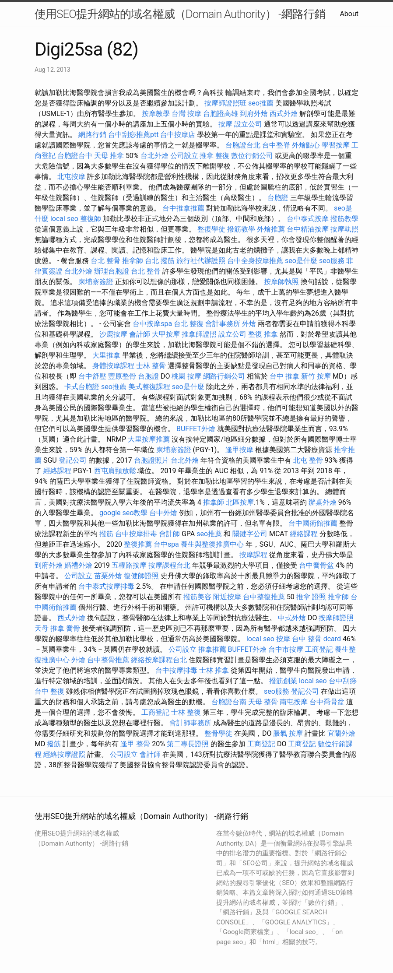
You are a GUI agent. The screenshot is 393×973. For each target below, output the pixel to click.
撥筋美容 (197, 597)
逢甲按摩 (239, 450)
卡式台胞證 (81, 387)
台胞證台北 (242, 145)
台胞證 (277, 197)
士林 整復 (186, 712)
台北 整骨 (105, 260)
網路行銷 (92, 134)
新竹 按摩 (316, 376)
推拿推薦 (212, 649)
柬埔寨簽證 (95, 281)
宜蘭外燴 (341, 733)
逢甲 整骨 (135, 744)
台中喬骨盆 (316, 565)
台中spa (166, 544)
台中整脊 (276, 145)
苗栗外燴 (108, 576)
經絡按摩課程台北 (159, 660)
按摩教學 (156, 113)
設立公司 (248, 124)
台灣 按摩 (186, 113)
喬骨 (73, 628)
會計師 (139, 334)
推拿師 (132, 260)
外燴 (249, 324)
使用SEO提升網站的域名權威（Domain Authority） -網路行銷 (180, 14)
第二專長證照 (188, 744)
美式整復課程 (149, 387)
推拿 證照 (311, 597)
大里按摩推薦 (149, 439)
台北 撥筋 (160, 260)
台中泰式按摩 (308, 218)
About (349, 14)
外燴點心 (306, 145)
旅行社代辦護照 (200, 260)
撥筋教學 (344, 218)
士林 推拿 (214, 670)
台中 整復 (49, 691)
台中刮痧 (343, 681)
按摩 (225, 124)
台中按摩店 (177, 134)
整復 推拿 (263, 334)
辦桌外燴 (323, 502)
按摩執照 (344, 229)
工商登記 (319, 649)
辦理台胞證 (111, 271)
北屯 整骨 (308, 460)
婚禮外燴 (78, 565)
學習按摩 (336, 145)
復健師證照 (141, 576)
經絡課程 (57, 471)
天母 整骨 (263, 702)
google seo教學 (123, 513)
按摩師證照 (336, 618)
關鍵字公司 (249, 534)
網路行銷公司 (224, 376)
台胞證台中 (74, 155)
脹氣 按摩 (288, 733)
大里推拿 (106, 355)
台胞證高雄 (220, 113)
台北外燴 (154, 155)
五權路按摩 (129, 565)
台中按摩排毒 (136, 534)
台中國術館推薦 (312, 523)
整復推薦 (138, 544)
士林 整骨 (151, 366)
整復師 (90, 218)
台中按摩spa (152, 324)
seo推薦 (261, 103)
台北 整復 (189, 324)
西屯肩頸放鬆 (115, 471)
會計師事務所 (190, 723)
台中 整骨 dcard (316, 639)
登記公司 (73, 460)
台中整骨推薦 (108, 660)
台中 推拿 (284, 376)
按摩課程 (253, 555)
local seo (64, 218)
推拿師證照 (199, 334)
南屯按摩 (294, 702)
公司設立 (184, 155)
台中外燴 (163, 513)
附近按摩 (227, 597)
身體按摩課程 (113, 366)
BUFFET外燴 (195, 429)
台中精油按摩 (308, 229)
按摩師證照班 (225, 103)
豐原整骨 (122, 376)
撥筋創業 (283, 681)
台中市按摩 (285, 649)
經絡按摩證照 (64, 754)
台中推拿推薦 (183, 208)
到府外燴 (254, 113)
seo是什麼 (301, 260)
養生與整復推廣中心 (212, 544)
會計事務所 (222, 324)
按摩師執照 (281, 281)
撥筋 (106, 534)
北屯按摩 (71, 176)
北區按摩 (240, 502)
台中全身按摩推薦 (255, 260)
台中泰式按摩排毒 (106, 586)
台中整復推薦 (264, 597)
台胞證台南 (228, 702)
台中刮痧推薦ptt (133, 134)
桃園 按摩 (186, 376)
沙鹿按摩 (113, 334)
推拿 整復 (214, 155)
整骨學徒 (218, 733)
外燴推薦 (271, 229)
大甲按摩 (166, 334)
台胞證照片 (151, 460)
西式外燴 (284, 113)
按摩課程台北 (169, 565)
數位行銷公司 (252, 155)
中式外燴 (292, 618)
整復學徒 (211, 229)
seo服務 (331, 260)
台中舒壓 (92, 376)
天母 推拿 (109, 155)
